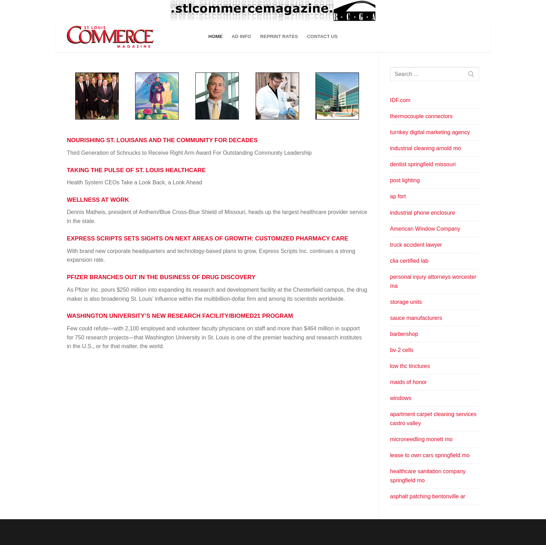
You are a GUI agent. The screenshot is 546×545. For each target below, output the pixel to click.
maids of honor (408, 382)
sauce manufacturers (416, 318)
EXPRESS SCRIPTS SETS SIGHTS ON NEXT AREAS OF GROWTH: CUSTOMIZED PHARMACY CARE (207, 238)
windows (400, 398)
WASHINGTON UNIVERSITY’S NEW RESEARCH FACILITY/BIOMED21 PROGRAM (180, 316)
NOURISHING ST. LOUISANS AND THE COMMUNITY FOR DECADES (162, 140)
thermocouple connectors (421, 116)
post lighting (405, 180)
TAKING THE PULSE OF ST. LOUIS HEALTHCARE (136, 170)
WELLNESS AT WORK (98, 200)
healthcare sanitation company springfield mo (428, 475)
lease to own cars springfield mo (430, 455)
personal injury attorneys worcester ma (433, 281)
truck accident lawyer (416, 245)
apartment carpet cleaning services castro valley (433, 418)
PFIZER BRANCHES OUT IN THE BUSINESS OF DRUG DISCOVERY (161, 277)
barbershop (404, 334)
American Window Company (425, 229)
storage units (406, 302)
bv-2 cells (402, 350)
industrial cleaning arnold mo (425, 148)
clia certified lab (409, 261)
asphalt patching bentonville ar (427, 496)
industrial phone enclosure (422, 213)
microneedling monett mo (421, 439)
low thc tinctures (410, 366)
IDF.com (400, 100)
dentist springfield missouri (423, 164)
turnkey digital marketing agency (430, 132)
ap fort (398, 196)
